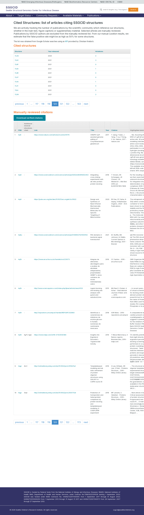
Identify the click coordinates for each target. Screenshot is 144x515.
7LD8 (17, 94)
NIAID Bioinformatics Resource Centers (80, 2)
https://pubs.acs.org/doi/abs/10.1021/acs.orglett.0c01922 (55, 199)
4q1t (19, 135)
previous (19, 104)
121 (61, 104)
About (10, 15)
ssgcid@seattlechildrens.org (123, 510)
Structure (18, 51)
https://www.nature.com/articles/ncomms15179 (51, 135)
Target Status (25, 15)
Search (133, 9)
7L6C (17, 60)
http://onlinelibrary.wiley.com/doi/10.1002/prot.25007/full (55, 393)
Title (92, 130)
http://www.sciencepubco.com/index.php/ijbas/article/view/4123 (58, 288)
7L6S (16, 69)
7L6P (16, 64)
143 (79, 104)
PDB (20, 130)
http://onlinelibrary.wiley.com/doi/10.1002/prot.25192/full (55, 366)
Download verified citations (30, 118)
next (86, 104)
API (66, 41)
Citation (114, 130)
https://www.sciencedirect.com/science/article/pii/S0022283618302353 (61, 175)
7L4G (17, 56)
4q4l (19, 175)
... (31, 104)
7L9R (16, 73)
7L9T (17, 77)
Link (35, 130)
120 (55, 104)
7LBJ (16, 90)
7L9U (17, 82)
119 (48, 104)
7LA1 (16, 86)
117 (36, 104)
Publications (94, 15)
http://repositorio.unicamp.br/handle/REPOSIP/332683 (54, 313)
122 (67, 104)
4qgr (20, 366)
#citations (99, 51)
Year (107, 130)
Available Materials (73, 15)
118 (42, 104)
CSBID (120, 2)
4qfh (20, 259)
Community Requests (47, 15)
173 (79, 422)
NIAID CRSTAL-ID (107, 2)
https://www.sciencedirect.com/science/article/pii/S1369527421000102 (61, 235)
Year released (53, 51)
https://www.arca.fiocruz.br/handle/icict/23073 (52, 259)
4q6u (20, 235)
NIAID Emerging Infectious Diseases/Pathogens (42, 2)
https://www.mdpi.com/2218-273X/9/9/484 (50, 335)
